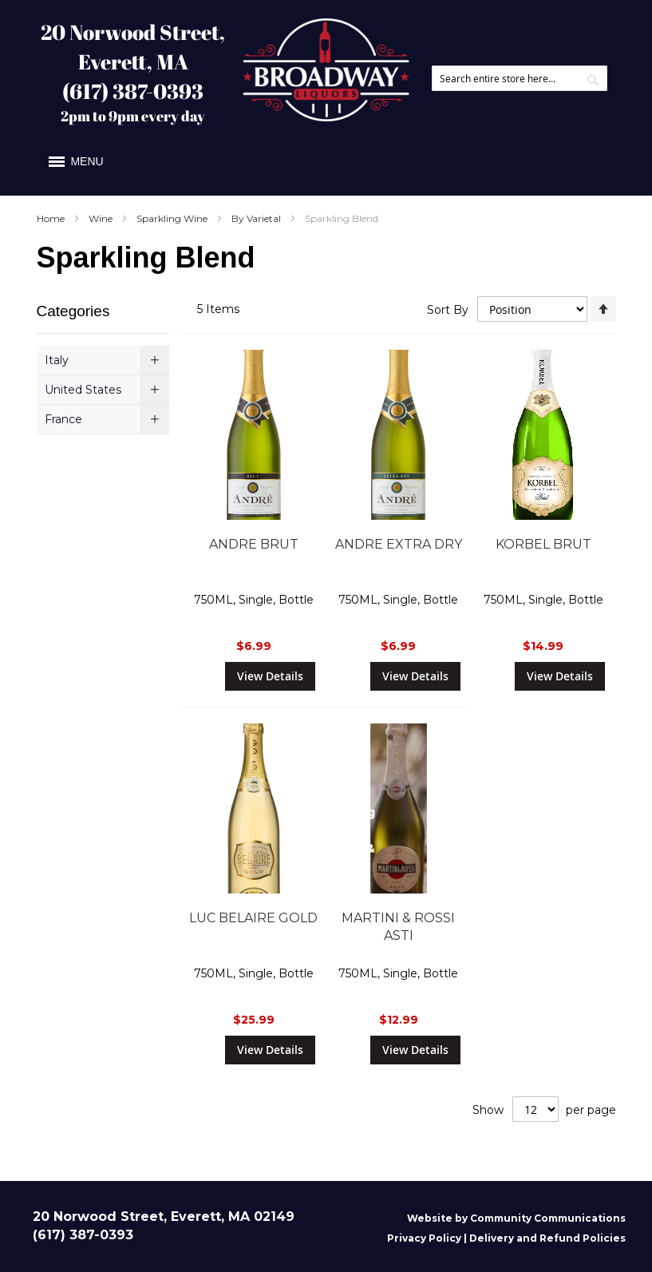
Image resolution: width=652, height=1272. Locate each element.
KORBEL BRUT (543, 544)
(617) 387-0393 (133, 91)
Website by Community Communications (516, 1218)
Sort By (447, 309)
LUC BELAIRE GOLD (253, 917)
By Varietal (257, 218)
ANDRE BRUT (253, 544)
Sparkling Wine (173, 218)
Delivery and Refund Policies (547, 1238)
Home (52, 218)
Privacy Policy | (428, 1238)
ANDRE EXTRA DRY (398, 544)
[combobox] (519, 78)
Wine (102, 218)
